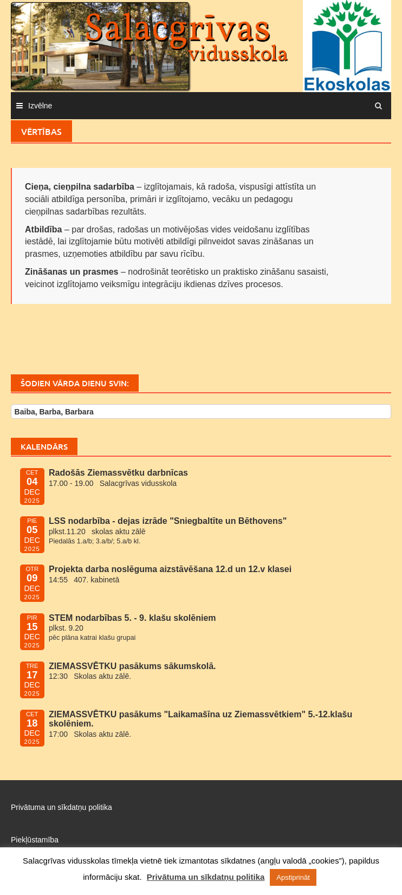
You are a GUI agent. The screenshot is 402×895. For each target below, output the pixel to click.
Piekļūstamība (35, 839)
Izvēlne (40, 105)
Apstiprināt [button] (292, 877)
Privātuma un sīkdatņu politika (61, 807)
